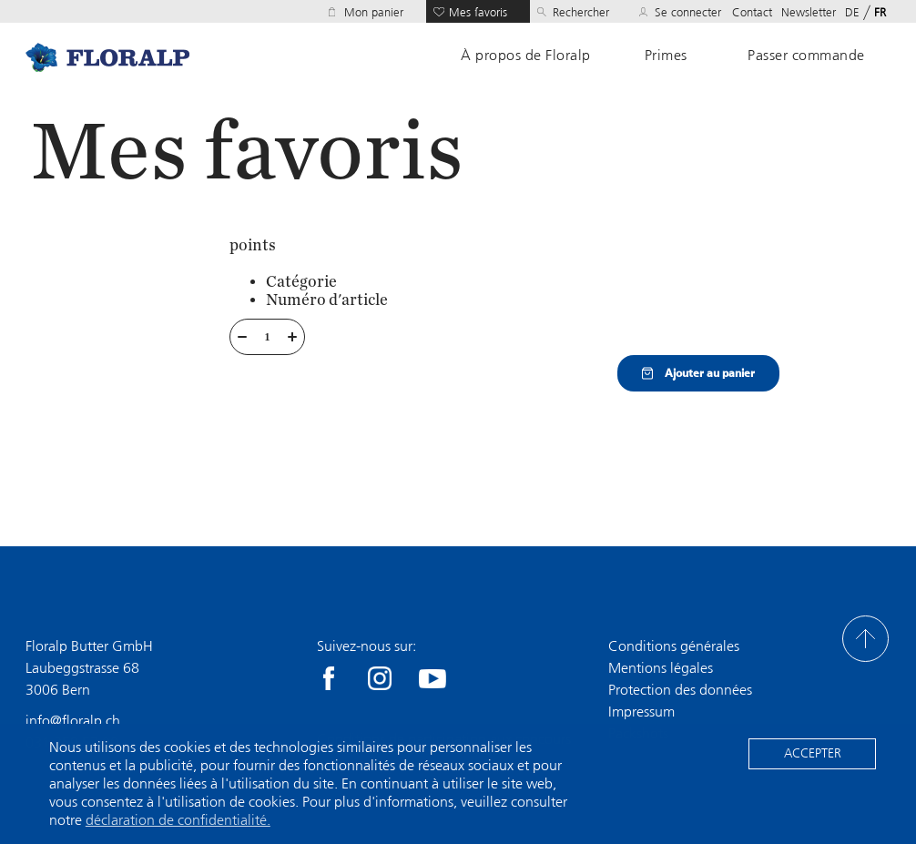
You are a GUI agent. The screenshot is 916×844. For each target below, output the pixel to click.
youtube (432, 678)
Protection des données (680, 689)
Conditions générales (673, 646)
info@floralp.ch (72, 720)
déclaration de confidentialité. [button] (178, 820)
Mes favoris (478, 12)
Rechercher (581, 12)
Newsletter (808, 12)
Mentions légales (660, 667)
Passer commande (806, 55)
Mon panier (373, 12)
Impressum (641, 711)
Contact (752, 12)
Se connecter (688, 12)
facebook (329, 678)
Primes (666, 55)
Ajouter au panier (698, 373)
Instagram (380, 678)
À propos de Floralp (526, 55)
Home (107, 57)
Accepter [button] (812, 753)
